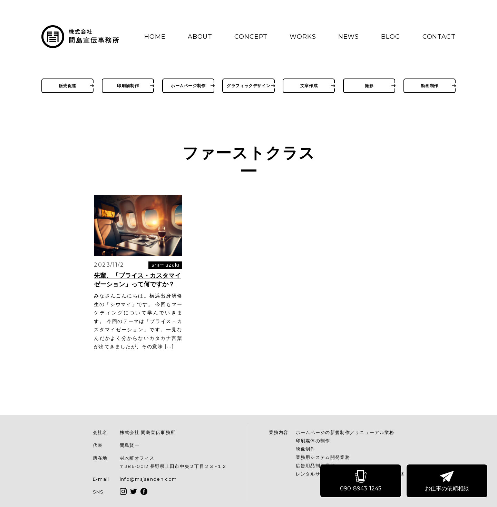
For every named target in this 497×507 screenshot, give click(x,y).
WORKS (303, 36)
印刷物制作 (128, 85)
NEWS (348, 36)
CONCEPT (250, 36)
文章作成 (309, 85)
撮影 (369, 85)
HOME (155, 36)
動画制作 (429, 85)
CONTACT (439, 36)
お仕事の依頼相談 (447, 481)
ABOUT (200, 36)
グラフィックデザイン (248, 85)
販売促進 (67, 85)
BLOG (390, 36)
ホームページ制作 (188, 85)
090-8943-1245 (361, 481)
